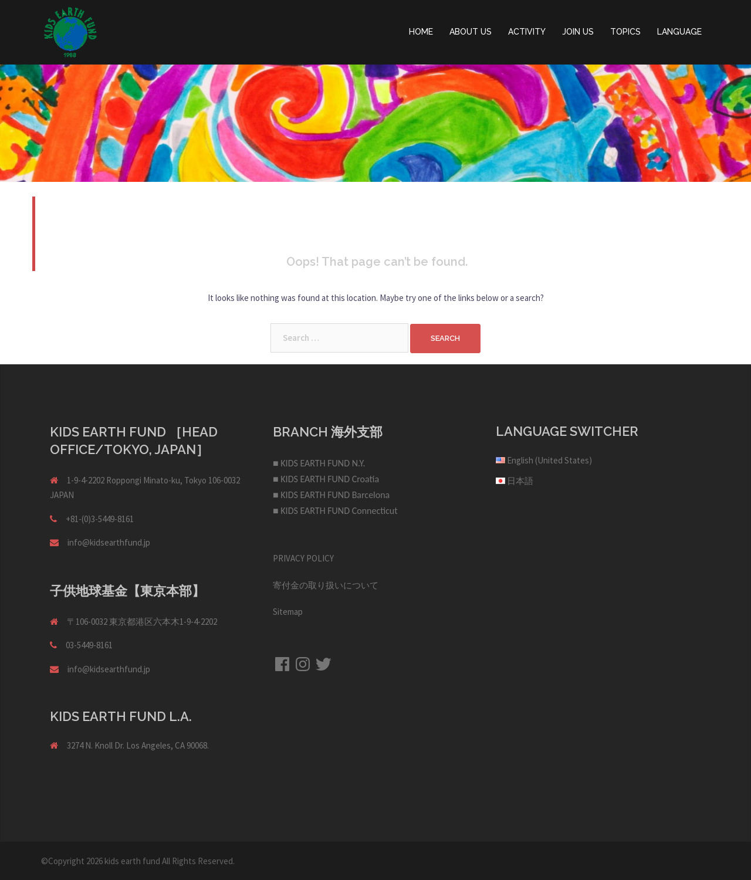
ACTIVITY (527, 31)
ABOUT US (470, 31)
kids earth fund (132, 861)
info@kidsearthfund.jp (108, 542)
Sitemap (288, 611)
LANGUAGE (679, 31)
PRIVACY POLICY (303, 558)
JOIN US (578, 31)
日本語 (520, 480)
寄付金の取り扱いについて (325, 585)
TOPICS (625, 31)
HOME (421, 31)
